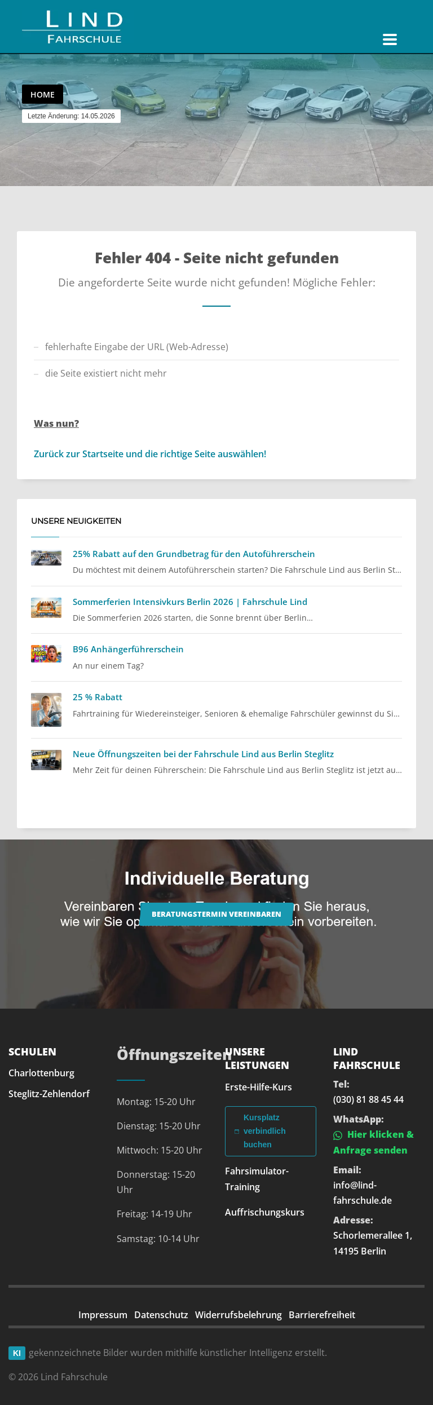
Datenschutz (161, 1315)
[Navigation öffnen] (390, 39)
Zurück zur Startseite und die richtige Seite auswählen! (150, 454)
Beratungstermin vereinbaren (216, 914)
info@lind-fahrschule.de (362, 1193)
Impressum (102, 1315)
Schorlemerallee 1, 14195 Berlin (372, 1243)
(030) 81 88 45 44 (368, 1099)
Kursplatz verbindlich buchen (260, 1131)
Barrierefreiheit (322, 1315)
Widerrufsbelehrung (238, 1315)
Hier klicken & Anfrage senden (373, 1142)
